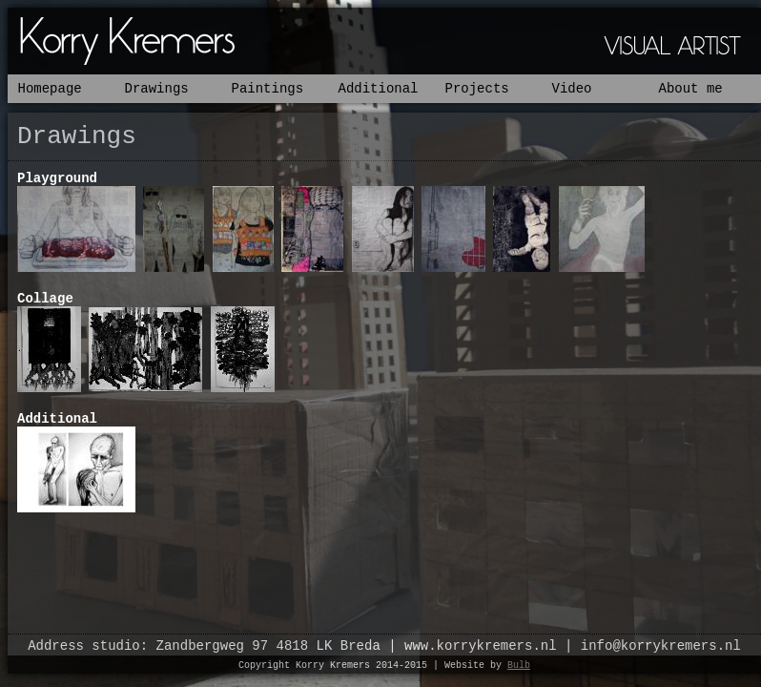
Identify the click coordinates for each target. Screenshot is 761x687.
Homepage (50, 88)
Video (572, 88)
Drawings (157, 88)
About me (691, 88)
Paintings (268, 88)
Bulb (518, 665)
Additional (379, 88)
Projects (477, 88)
